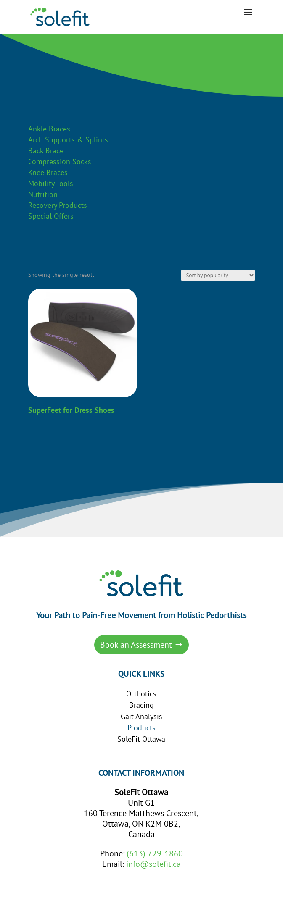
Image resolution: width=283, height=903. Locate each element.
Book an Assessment (136, 644)
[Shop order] (218, 275)
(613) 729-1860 (155, 853)
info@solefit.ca (153, 863)
